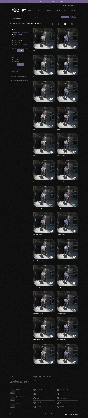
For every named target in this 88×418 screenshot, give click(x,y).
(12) (21, 45)
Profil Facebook (62, 389)
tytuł (14, 16)
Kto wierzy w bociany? (61, 155)
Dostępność (51, 413)
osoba (19, 16)
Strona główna (13, 21)
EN (74, 5)
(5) (20, 44)
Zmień (13, 71)
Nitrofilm (37, 406)
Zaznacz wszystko (16, 32)
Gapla (36, 398)
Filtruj (21, 50)
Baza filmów (13, 413)
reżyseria (25, 16)
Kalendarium (57, 10)
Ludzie (43, 10)
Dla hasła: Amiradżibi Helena (18, 31)
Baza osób (21, 413)
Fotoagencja (45, 413)
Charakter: (14, 68)
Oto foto (66, 10)
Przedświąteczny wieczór (38, 234)
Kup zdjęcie (73, 10)
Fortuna (34, 50)
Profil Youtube (62, 402)
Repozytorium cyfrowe (40, 393)
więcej (34, 380)
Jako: (13, 36)
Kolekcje (49, 10)
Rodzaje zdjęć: (15, 53)
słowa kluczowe (17, 18)
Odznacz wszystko (24, 32)
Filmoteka (37, 389)
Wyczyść (17, 71)
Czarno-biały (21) (17, 61)
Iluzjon (37, 402)
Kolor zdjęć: (14, 57)
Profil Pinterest (62, 393)
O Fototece (31, 10)
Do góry (75, 374)
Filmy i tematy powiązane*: (17, 40)
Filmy (38, 10)
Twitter (60, 406)
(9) (17, 42)
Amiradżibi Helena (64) (18, 34)
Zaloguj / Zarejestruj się (68, 5)
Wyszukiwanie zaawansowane (73, 17)
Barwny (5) (16, 59)
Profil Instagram (62, 398)
